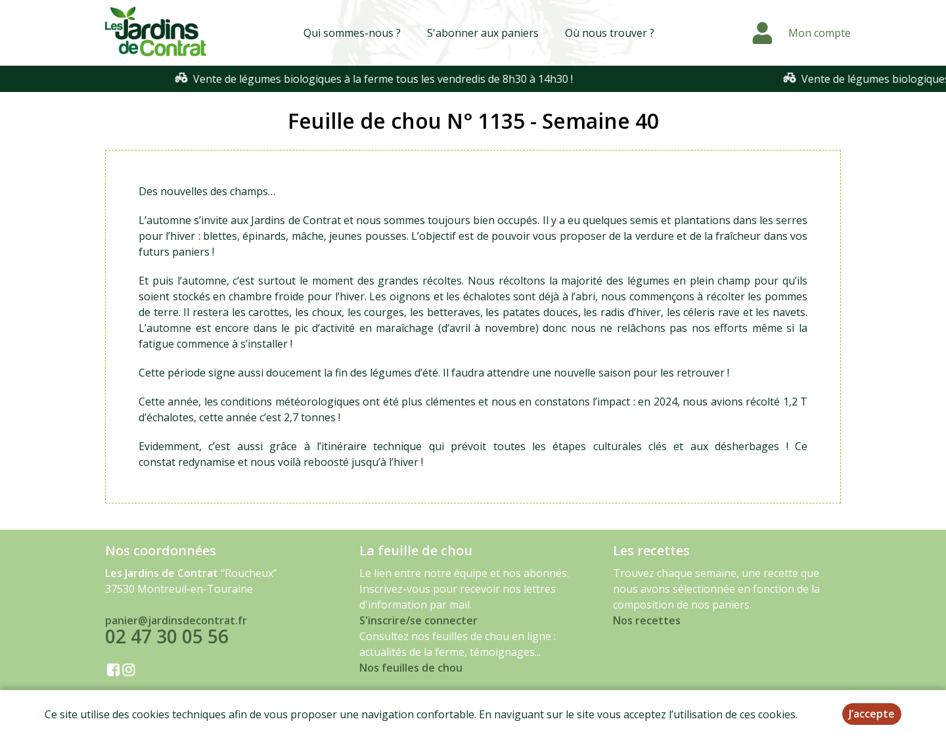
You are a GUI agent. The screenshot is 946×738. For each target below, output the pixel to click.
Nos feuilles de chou (410, 667)
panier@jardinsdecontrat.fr (176, 620)
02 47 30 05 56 (167, 636)
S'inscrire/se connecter (418, 620)
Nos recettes (647, 620)
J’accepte (872, 713)
